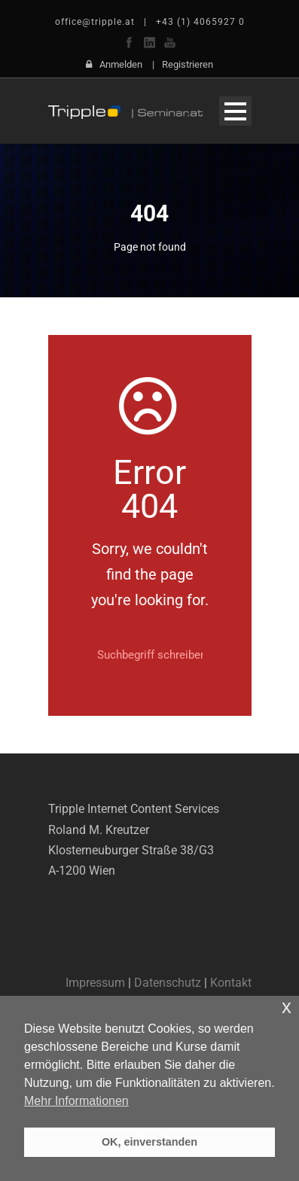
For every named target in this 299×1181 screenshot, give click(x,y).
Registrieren (187, 64)
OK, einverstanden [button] (149, 1142)
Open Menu (235, 111)
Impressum (95, 983)
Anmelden (120, 64)
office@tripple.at (95, 22)
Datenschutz (167, 983)
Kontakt (231, 983)
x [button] (286, 1007)
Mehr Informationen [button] (76, 1100)
